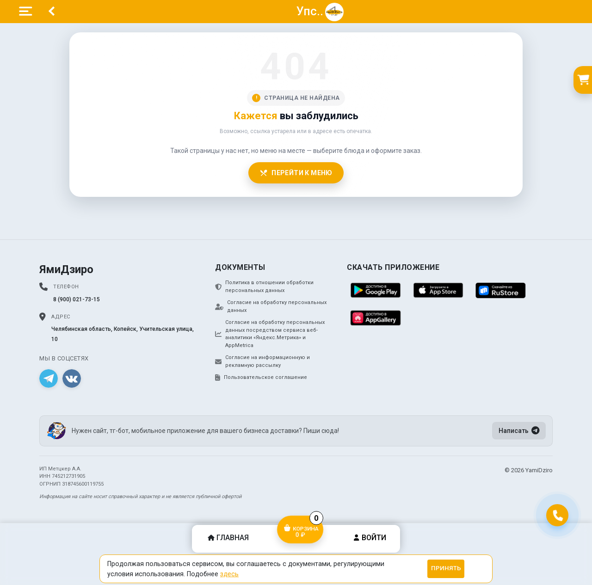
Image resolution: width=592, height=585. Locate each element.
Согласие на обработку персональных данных (271, 306)
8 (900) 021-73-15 (76, 299)
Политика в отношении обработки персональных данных (264, 286)
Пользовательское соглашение (261, 377)
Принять (446, 568)
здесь (229, 574)
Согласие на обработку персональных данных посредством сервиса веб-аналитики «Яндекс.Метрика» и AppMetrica (270, 333)
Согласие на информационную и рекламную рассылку (262, 361)
